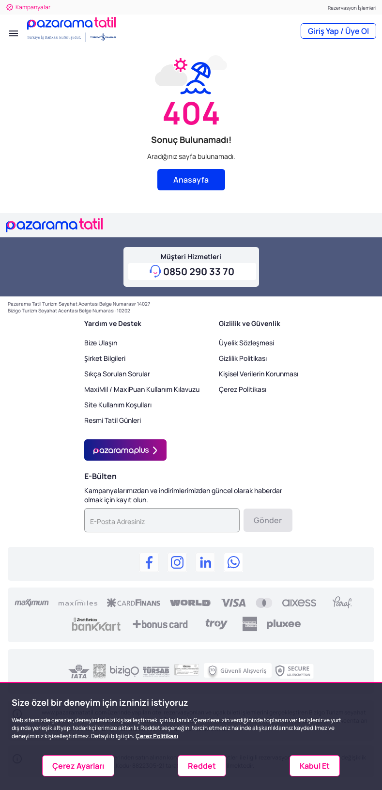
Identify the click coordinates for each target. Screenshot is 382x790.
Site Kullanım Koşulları (118, 404)
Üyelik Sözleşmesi (246, 342)
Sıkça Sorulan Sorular (117, 373)
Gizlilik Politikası (243, 358)
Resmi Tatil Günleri (112, 420)
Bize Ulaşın (100, 342)
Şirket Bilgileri (104, 358)
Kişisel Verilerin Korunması (258, 373)
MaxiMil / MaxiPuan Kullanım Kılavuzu (141, 389)
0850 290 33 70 (198, 271)
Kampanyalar (28, 7)
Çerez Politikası (242, 389)
